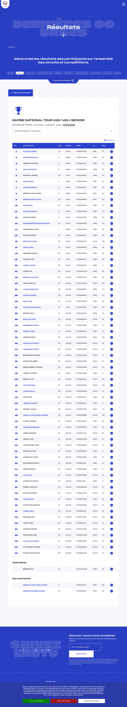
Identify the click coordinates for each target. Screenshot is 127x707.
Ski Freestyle (98, 75)
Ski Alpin (13, 75)
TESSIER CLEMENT (30, 406)
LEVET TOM (27, 478)
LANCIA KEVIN (29, 394)
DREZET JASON (29, 334)
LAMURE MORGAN (30, 191)
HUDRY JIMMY (28, 251)
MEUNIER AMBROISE (31, 430)
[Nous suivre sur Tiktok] (45, 650)
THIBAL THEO (28, 514)
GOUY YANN (27, 304)
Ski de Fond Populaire (47, 75)
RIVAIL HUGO (28, 185)
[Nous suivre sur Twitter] (26, 650)
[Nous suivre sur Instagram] (36, 650)
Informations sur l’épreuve (63, 134)
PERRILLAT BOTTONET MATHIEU (35, 418)
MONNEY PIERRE (29, 299)
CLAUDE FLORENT (30, 155)
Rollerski (61, 75)
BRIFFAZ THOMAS (30, 245)
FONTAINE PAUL (29, 388)
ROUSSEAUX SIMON (31, 328)
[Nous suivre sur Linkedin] (55, 650)
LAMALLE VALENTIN (31, 544)
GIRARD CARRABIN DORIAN (34, 594)
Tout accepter (36, 701)
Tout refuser (64, 701)
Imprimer (109, 143)
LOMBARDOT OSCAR (31, 352)
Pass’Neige (53, 681)
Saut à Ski (70, 75)
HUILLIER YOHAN (30, 173)
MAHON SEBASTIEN (30, 293)
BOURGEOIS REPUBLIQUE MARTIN (36, 227)
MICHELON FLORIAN (31, 346)
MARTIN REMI (28, 502)
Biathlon (22, 75)
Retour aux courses (21, 96)
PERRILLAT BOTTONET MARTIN (35, 588)
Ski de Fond (32, 75)
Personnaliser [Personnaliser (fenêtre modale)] (91, 701)
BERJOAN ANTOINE (30, 281)
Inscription (110, 650)
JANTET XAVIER (29, 269)
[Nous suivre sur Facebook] (17, 650)
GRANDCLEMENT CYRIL (32, 203)
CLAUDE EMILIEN (30, 215)
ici (80, 660)
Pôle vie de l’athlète (92, 681)
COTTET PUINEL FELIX (32, 310)
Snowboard (110, 75)
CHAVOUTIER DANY (30, 161)
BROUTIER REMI (29, 322)
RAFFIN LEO (28, 209)
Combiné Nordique (83, 75)
